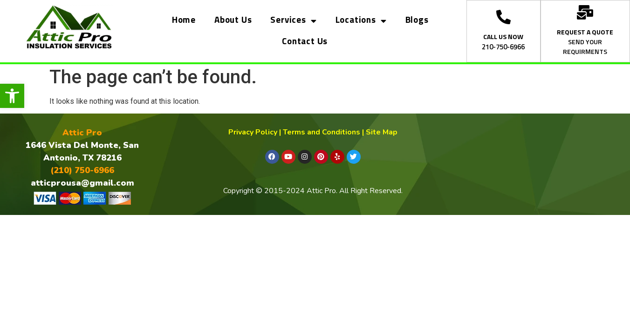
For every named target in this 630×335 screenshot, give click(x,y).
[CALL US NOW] (503, 17)
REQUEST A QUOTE (585, 32)
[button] (12, 96)
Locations (361, 21)
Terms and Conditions (321, 132)
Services (293, 21)
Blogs (417, 20)
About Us (233, 20)
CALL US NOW (503, 37)
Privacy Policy (252, 132)
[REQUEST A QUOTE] (585, 12)
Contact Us (305, 41)
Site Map (381, 132)
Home (184, 20)
